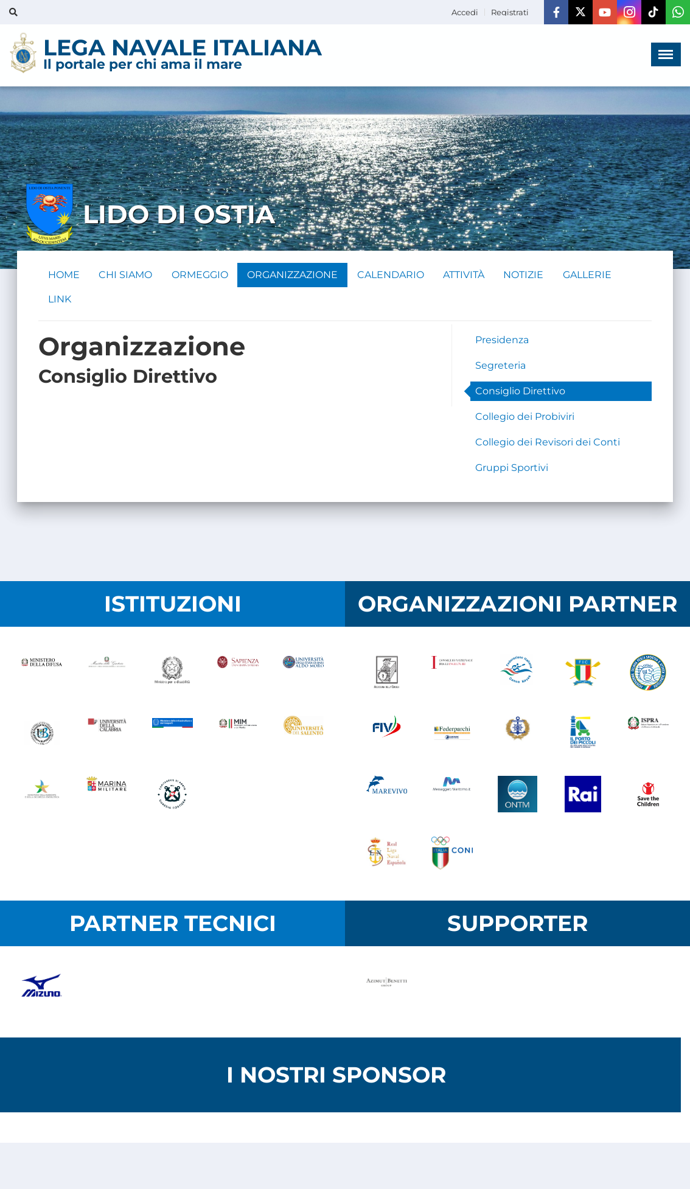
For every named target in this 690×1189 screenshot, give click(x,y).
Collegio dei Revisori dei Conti (547, 442)
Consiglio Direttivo (520, 391)
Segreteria (500, 366)
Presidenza (502, 340)
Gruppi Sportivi (511, 468)
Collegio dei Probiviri (524, 417)
